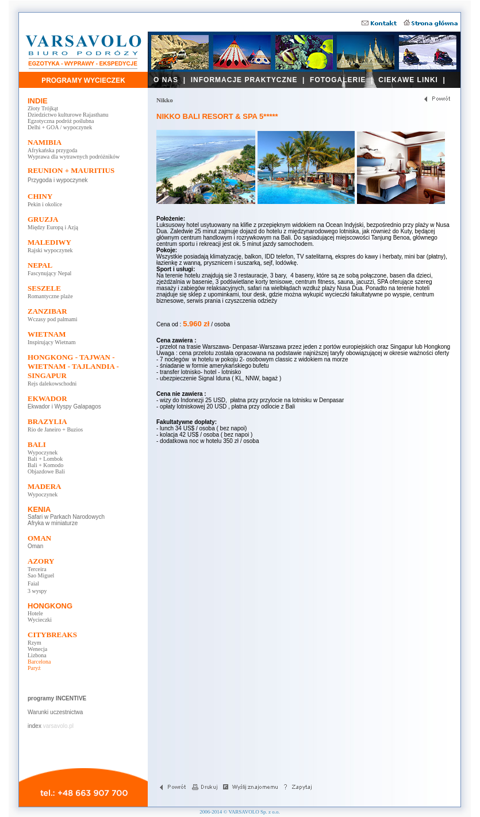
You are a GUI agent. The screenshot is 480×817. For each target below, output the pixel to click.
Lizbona (37, 655)
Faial (33, 583)
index (34, 726)
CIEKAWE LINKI (408, 80)
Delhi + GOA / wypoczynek (60, 127)
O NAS (165, 80)
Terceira (37, 569)
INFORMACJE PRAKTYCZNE (244, 80)
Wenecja (37, 649)
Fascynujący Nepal (49, 273)
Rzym (34, 642)
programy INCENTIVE (57, 698)
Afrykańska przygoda (52, 150)
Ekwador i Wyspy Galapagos (64, 406)
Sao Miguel (41, 575)
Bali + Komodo (45, 465)
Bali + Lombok (45, 459)
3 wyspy (37, 591)
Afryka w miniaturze (53, 523)
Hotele (35, 613)
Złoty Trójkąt (43, 108)
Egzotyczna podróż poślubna (61, 121)
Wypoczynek (42, 452)
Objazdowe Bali (46, 471)
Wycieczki (40, 619)
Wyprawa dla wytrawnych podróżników (74, 156)
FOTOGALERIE (338, 80)
